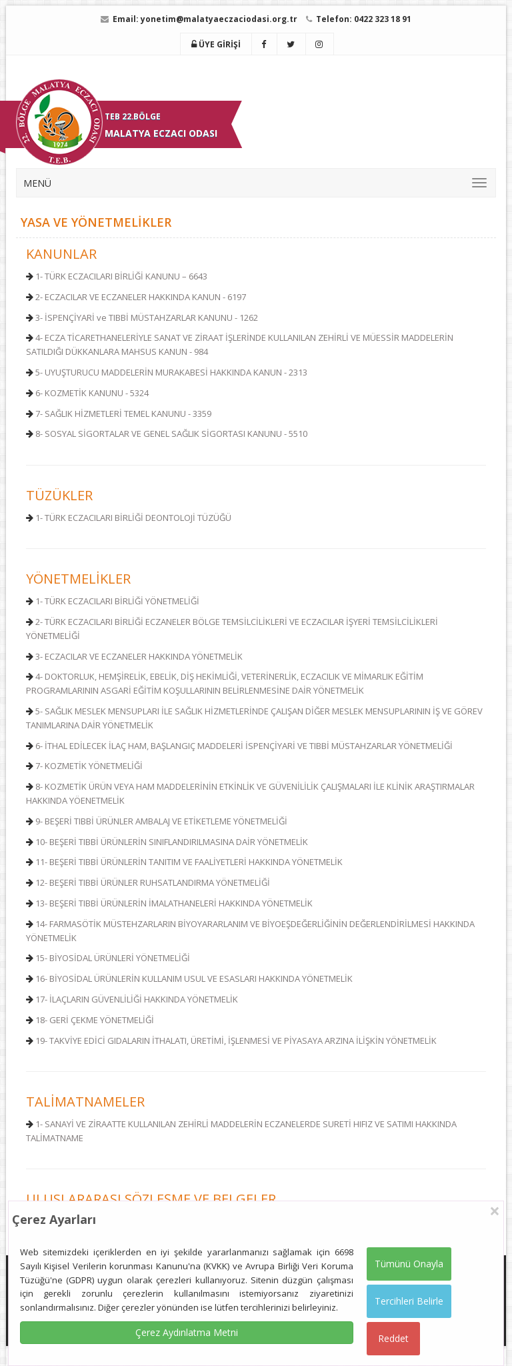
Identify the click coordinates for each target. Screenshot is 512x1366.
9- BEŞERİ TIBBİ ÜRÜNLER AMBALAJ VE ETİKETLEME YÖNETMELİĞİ (161, 821)
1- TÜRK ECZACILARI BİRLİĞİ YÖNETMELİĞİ (117, 601)
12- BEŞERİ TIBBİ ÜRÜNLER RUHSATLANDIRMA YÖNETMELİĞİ (152, 882)
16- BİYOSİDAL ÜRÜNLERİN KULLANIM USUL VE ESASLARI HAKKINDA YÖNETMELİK (194, 978)
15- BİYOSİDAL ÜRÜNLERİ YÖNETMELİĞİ (112, 958)
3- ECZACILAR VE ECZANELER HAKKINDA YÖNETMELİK (139, 656)
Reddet (393, 1338)
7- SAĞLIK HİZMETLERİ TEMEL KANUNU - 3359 (123, 414)
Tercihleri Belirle (409, 1301)
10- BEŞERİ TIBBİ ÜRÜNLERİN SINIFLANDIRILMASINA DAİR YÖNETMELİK (171, 842)
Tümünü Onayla (409, 1263)
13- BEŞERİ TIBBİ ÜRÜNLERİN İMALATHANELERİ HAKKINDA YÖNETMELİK (174, 903)
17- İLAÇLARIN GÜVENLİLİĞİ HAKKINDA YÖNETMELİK (136, 999)
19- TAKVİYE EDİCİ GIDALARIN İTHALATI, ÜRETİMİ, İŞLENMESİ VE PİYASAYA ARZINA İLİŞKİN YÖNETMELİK (236, 1041)
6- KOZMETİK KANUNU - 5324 (92, 393)
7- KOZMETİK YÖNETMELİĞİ (89, 766)
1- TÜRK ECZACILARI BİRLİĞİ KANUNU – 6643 (121, 276)
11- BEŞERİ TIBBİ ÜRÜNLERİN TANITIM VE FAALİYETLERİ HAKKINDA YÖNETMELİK (189, 862)
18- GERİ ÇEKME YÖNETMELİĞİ (94, 1020)
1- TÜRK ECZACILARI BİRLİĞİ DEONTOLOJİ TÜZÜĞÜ (133, 518)
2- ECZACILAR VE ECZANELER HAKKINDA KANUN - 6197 (140, 297)
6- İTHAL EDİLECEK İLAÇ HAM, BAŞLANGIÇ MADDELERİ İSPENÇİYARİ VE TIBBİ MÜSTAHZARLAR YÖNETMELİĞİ (244, 746)
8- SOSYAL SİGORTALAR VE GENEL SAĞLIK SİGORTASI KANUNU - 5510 (171, 434)
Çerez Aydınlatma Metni (186, 1332)
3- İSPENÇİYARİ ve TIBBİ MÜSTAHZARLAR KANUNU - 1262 (146, 317)
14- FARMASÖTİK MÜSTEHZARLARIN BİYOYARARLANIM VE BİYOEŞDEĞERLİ (179, 924)
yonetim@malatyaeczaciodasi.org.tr (219, 19)
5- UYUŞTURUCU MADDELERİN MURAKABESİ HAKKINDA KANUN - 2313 (171, 372)
